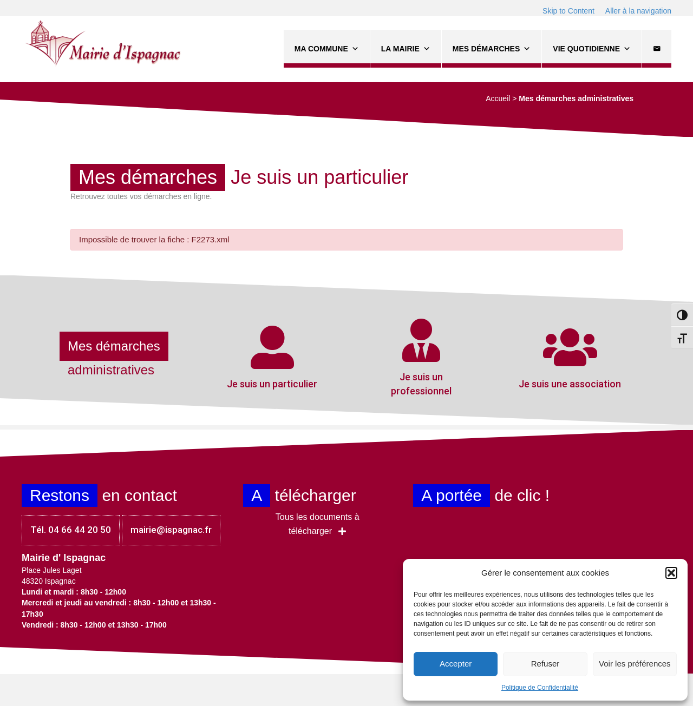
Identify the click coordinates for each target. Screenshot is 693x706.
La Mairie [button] (405, 49)
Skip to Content (568, 10)
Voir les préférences (635, 663)
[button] (671, 573)
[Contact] (656, 49)
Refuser (545, 663)
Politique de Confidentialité (539, 687)
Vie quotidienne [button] (592, 49)
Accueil (498, 98)
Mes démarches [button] (492, 49)
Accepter (456, 663)
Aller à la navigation (638, 10)
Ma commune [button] (327, 49)
